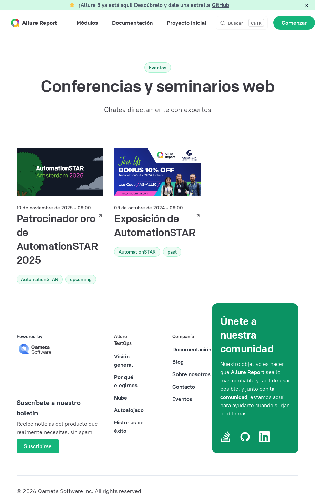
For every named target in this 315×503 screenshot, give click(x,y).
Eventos (182, 399)
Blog (178, 361)
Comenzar (294, 22)
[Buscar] (242, 23)
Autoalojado (129, 410)
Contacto (183, 386)
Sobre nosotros (191, 374)
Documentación (191, 349)
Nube (120, 397)
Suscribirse (38, 446)
